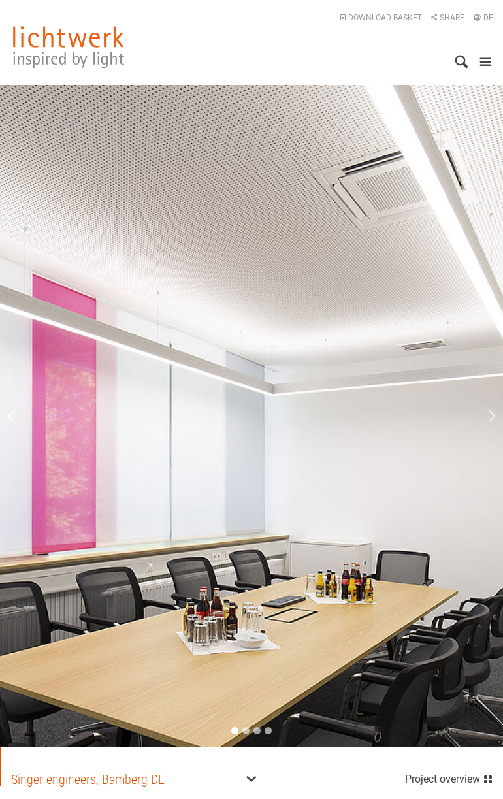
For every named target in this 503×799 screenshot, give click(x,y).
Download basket (381, 17)
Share (447, 17)
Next (483, 416)
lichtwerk (68, 47)
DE (483, 17)
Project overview (449, 777)
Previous (20, 416)
